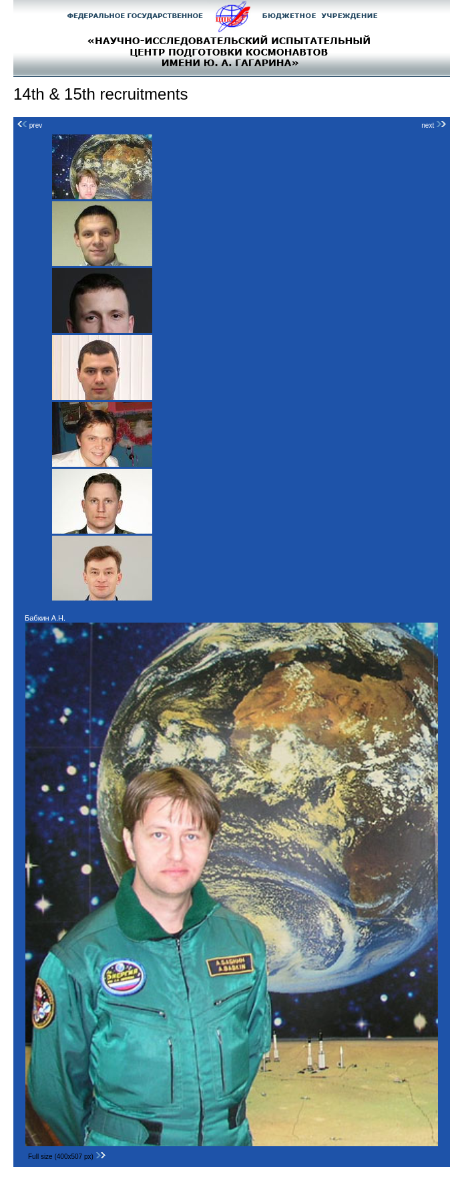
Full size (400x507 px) (67, 1156)
